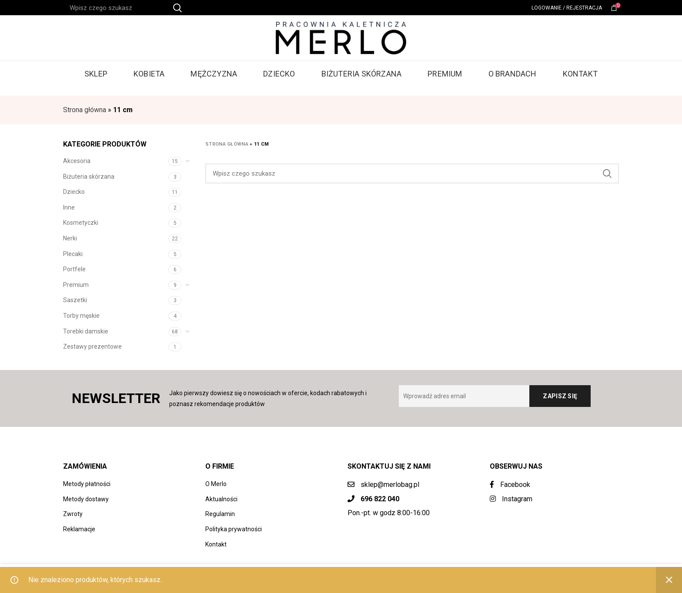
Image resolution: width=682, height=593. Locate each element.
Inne (69, 207)
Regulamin (220, 513)
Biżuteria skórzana (88, 176)
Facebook (510, 484)
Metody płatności (86, 483)
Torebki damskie (85, 331)
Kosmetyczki (80, 222)
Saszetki (75, 299)
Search (607, 173)
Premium (76, 284)
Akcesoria (76, 160)
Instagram (511, 499)
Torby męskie (81, 315)
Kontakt (216, 544)
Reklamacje (79, 529)
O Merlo (216, 483)
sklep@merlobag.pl (390, 484)
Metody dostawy (86, 499)
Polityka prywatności (233, 529)
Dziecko (74, 191)
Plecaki (73, 253)
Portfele (74, 269)
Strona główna (84, 110)
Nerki (70, 238)
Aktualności (221, 499)
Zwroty (73, 513)
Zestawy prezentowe (92, 346)
